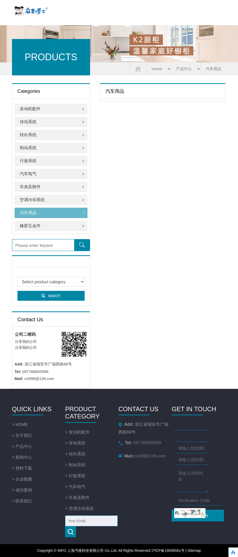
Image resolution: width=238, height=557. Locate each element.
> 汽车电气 (75, 486)
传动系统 (52, 122)
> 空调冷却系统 (79, 508)
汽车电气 (52, 174)
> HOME (20, 424)
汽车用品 (213, 69)
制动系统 (52, 148)
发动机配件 (52, 109)
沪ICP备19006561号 (168, 550)
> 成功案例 (22, 490)
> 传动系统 (75, 443)
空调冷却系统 (52, 200)
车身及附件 (52, 187)
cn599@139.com (139, 456)
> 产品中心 (22, 446)
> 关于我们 (22, 435)
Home (157, 69)
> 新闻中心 (22, 457)
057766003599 (138, 443)
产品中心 (184, 69)
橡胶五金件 (52, 226)
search (50, 295)
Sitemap (194, 550)
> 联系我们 (22, 501)
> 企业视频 (22, 479)
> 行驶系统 (75, 476)
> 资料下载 (22, 468)
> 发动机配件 (77, 432)
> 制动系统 (75, 465)
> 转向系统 (75, 454)
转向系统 (52, 135)
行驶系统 (52, 161)
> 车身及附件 (77, 497)
